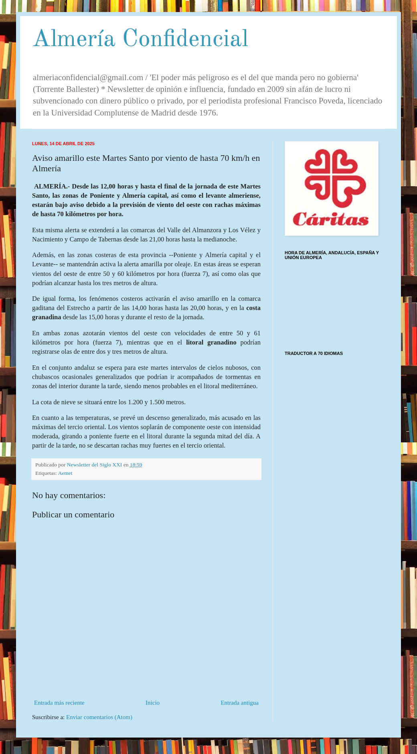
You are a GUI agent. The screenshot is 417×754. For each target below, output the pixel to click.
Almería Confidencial (140, 40)
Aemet (65, 473)
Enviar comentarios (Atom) (99, 717)
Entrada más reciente (59, 702)
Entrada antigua (240, 702)
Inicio (153, 702)
